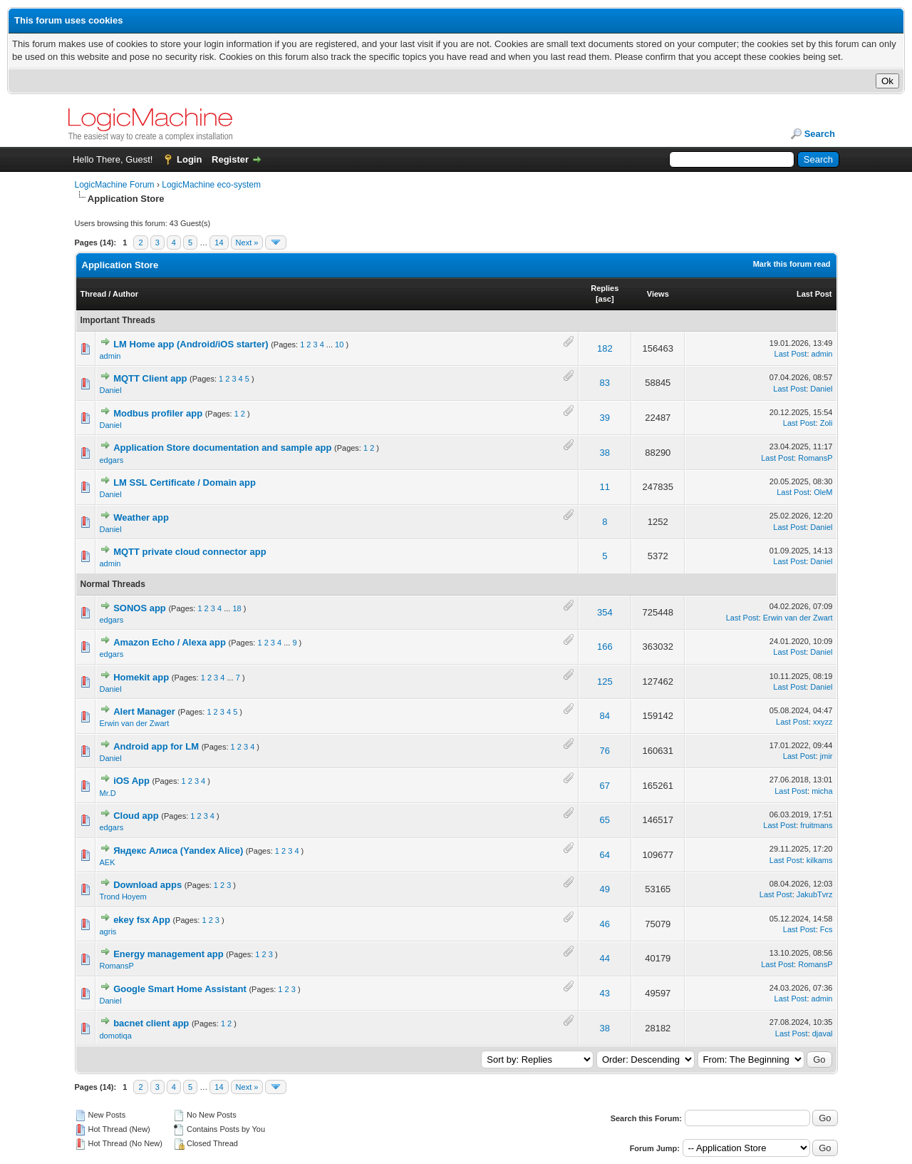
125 (605, 681)
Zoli (826, 423)
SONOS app (139, 608)
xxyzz (823, 722)
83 (605, 382)
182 (605, 348)
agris (108, 931)
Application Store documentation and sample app (222, 447)
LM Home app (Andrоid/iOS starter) (190, 344)
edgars (112, 460)
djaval (822, 1033)
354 (605, 612)
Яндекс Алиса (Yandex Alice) (178, 850)
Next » (247, 242)
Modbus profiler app (157, 413)
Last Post (814, 294)
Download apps (147, 884)
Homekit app (141, 677)
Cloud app (136, 815)
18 (236, 608)
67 (605, 785)
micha (822, 791)
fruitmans (816, 825)
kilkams (820, 860)
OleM (823, 492)
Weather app (141, 517)
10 (339, 344)
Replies (604, 288)
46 (605, 924)
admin (110, 356)
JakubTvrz (815, 894)
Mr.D (108, 793)
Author (125, 294)
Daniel (111, 390)
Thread (94, 294)
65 (605, 820)
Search (819, 133)
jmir (826, 756)
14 (218, 242)
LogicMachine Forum (115, 185)
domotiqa (116, 1035)
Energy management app (168, 954)
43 (605, 993)
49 (605, 889)
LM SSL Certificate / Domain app (184, 482)
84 (605, 715)
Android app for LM (156, 746)
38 (605, 452)
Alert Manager (144, 711)
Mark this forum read (792, 264)
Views (658, 294)
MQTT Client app (150, 378)
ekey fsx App (141, 919)
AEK (107, 862)
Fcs (826, 929)
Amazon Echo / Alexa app (169, 642)
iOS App (131, 780)
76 (605, 750)
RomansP (815, 458)
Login (189, 159)
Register (230, 159)
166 (605, 646)
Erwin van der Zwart (798, 617)
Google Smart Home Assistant (180, 989)
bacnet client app (151, 1023)
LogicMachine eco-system (211, 185)
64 (605, 854)
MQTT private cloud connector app (189, 551)
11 (605, 486)
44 (605, 958)
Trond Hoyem (123, 896)
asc (604, 299)
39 (605, 417)
